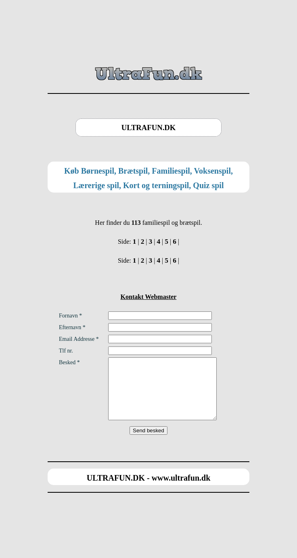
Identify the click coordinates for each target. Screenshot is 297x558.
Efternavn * (72, 327)
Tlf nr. (66, 351)
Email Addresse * (79, 339)
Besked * (69, 362)
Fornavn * (70, 316)
